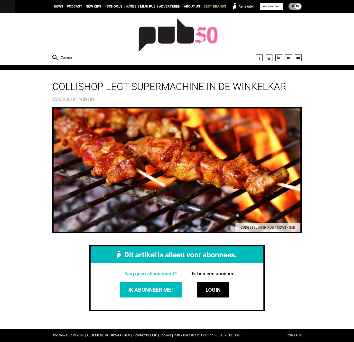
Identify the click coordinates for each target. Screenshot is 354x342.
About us (192, 6)
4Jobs (131, 6)
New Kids (93, 6)
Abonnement (271, 6)
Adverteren (169, 6)
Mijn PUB (148, 6)
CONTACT (294, 335)
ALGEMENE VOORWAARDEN (108, 335)
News (58, 6)
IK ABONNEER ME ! (151, 290)
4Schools (113, 6)
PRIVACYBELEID (144, 335)
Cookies (165, 335)
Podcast (74, 6)
